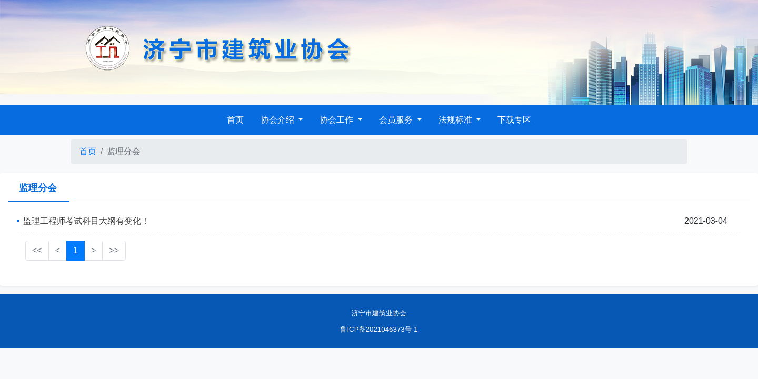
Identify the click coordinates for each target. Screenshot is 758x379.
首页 (235, 119)
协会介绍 (278, 119)
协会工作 (337, 119)
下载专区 (514, 119)
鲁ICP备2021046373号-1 (378, 329)
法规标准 (456, 119)
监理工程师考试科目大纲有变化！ (86, 220)
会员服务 (397, 119)
